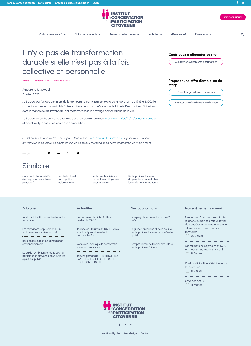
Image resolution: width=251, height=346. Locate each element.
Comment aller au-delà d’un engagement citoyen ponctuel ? (36, 179)
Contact (145, 333)
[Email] (68, 153)
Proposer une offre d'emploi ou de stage (196, 102)
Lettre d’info (44, 2)
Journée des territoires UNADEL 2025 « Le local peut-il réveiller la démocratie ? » (98, 232)
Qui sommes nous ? (51, 34)
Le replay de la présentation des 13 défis (150, 219)
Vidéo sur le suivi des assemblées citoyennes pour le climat (106, 179)
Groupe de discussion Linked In (72, 2)
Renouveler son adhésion (21, 2)
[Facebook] (237, 3)
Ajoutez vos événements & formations (196, 61)
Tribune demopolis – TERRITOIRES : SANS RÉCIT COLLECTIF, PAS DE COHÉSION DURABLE (97, 260)
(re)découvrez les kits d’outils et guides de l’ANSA (94, 219)
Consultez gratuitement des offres (196, 92)
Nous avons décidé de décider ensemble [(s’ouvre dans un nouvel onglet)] (130, 118)
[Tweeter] (49, 153)
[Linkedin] (243, 3)
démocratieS (178, 34)
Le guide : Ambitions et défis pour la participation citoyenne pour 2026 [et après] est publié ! (43, 257)
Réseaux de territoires (123, 34)
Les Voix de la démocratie (107, 138)
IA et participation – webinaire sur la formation (43, 219)
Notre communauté (86, 34)
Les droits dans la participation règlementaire (67, 179)
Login (96, 2)
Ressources (201, 34)
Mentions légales (110, 333)
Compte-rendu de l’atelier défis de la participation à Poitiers (152, 246)
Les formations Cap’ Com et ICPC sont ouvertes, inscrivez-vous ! (41, 230)
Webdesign (130, 333)
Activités (153, 34)
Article (25, 80)
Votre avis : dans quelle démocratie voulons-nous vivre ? (97, 246)
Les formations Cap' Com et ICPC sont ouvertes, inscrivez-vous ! (205, 247)
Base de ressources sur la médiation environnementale (42, 243)
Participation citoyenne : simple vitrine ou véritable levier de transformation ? (143, 179)
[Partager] (40, 153)
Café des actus (194, 281)
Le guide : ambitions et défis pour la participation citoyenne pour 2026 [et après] (152, 232)
